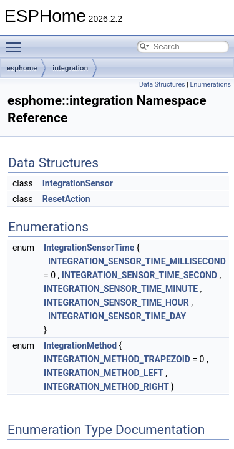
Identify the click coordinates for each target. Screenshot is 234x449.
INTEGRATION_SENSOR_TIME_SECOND (139, 275)
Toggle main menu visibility (16, 42)
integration (70, 68)
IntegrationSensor (77, 183)
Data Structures (162, 84)
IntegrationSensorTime (89, 248)
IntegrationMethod (80, 345)
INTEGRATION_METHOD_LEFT (103, 373)
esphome (22, 68)
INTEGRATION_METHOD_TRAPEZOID (117, 359)
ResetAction (66, 199)
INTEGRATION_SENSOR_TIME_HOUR (116, 302)
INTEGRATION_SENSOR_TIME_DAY (117, 316)
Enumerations (210, 84)
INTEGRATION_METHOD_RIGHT (106, 387)
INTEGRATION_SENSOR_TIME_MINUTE (121, 289)
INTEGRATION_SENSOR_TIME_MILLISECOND (137, 261)
